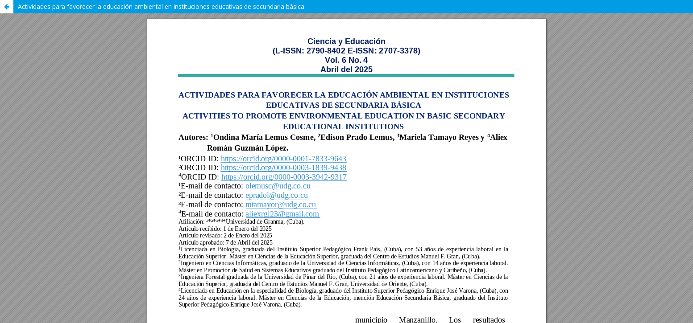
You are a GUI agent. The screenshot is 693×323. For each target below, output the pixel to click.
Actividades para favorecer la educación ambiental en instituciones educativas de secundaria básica (161, 6)
